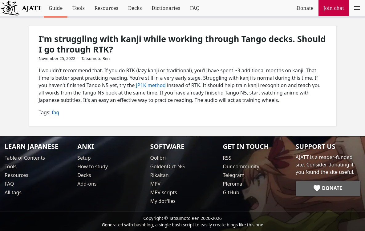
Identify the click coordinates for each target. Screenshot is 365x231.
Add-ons (86, 183)
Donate (305, 8)
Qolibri (158, 157)
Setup (84, 157)
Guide (56, 8)
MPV (155, 183)
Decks (135, 8)
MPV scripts (163, 192)
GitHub (231, 192)
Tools (78, 8)
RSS (227, 157)
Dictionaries (166, 8)
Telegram (234, 175)
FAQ (195, 8)
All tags (13, 192)
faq (55, 112)
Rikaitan (159, 175)
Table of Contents (25, 157)
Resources (106, 8)
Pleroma (232, 183)
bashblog (143, 225)
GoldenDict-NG (167, 166)
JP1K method (151, 85)
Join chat (333, 8)
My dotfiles (163, 201)
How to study (92, 166)
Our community (241, 166)
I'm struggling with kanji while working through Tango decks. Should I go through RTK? (182, 44)
